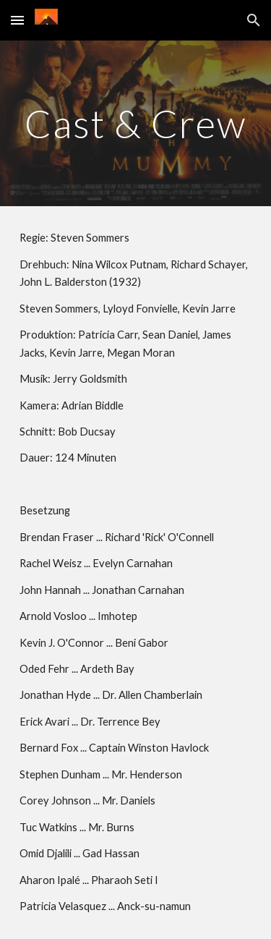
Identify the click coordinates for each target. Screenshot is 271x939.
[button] (17, 20)
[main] (136, 123)
